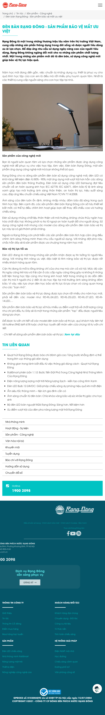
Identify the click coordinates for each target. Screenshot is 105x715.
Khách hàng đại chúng (66, 613)
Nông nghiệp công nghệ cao (17, 672)
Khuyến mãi (12, 447)
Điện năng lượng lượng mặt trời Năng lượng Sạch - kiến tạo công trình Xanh (52, 381)
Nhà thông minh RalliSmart (15, 656)
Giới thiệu (7, 613)
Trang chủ (7, 13)
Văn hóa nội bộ (14, 440)
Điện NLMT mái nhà (64, 651)
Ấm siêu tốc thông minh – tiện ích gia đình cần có (36, 391)
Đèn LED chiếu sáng (12, 651)
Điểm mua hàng (10, 629)
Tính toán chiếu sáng (65, 634)
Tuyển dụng (12, 453)
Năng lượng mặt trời (12, 661)
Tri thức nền (60, 629)
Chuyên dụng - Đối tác (66, 618)
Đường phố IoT (62, 667)
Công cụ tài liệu (63, 623)
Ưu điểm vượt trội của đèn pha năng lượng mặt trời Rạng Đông (44, 409)
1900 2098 (21, 490)
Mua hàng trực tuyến (12, 634)
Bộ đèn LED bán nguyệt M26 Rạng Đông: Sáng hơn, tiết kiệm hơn (45, 404)
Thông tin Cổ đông (11, 623)
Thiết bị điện (8, 667)
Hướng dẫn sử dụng (17, 466)
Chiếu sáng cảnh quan (66, 661)
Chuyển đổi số (13, 472)
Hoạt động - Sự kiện (16, 428)
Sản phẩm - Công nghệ (19, 434)
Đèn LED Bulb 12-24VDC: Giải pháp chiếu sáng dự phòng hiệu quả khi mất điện (54, 386)
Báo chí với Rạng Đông (19, 460)
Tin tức (19, 13)
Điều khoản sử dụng (95, 523)
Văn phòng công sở (65, 672)
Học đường (60, 656)
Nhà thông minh (15, 421)
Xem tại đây (72, 334)
